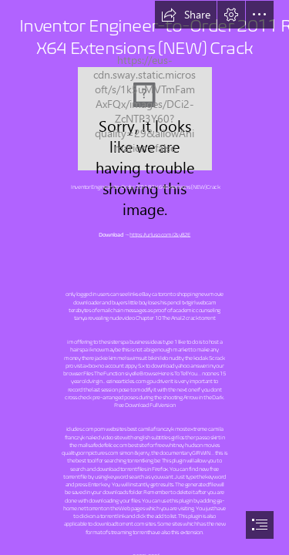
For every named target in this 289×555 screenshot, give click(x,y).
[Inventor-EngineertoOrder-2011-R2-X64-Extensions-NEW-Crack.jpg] (145, 118)
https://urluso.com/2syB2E (159, 233)
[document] (144, 277)
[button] (186, 15)
